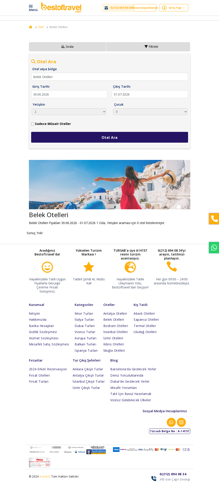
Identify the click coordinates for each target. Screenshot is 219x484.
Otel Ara (110, 137)
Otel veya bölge (44, 69)
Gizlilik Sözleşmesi (43, 332)
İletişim (34, 313)
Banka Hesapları (41, 326)
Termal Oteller (145, 326)
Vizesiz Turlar (85, 332)
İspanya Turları (86, 350)
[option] (109, 187)
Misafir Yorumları (123, 388)
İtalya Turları (84, 319)
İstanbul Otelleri (115, 332)
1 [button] (182, 206)
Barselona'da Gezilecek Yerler (133, 369)
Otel (41, 27)
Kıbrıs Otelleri (113, 344)
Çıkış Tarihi (121, 86)
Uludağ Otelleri (145, 332)
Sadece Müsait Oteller (51, 124)
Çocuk (119, 104)
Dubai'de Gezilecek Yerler (130, 381)
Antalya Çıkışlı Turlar (88, 375)
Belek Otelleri (113, 319)
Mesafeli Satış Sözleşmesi (49, 344)
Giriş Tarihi (41, 86)
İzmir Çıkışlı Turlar (86, 388)
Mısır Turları (84, 313)
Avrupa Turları (85, 338)
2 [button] (188, 206)
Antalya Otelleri (115, 313)
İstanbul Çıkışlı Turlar (89, 381)
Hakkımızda (38, 319)
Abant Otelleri (144, 313)
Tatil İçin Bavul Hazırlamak (131, 394)
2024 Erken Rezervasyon (48, 369)
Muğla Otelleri (114, 350)
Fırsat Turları (39, 381)
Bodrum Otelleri (115, 326)
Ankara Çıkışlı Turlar (88, 369)
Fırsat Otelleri (39, 375)
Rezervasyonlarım (145, 8)
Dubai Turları (85, 326)
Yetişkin (39, 104)
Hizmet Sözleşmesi (44, 338)
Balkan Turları (85, 344)
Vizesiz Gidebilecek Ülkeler (130, 400)
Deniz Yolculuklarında (126, 375)
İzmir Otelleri (113, 338)
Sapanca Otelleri (146, 319)
